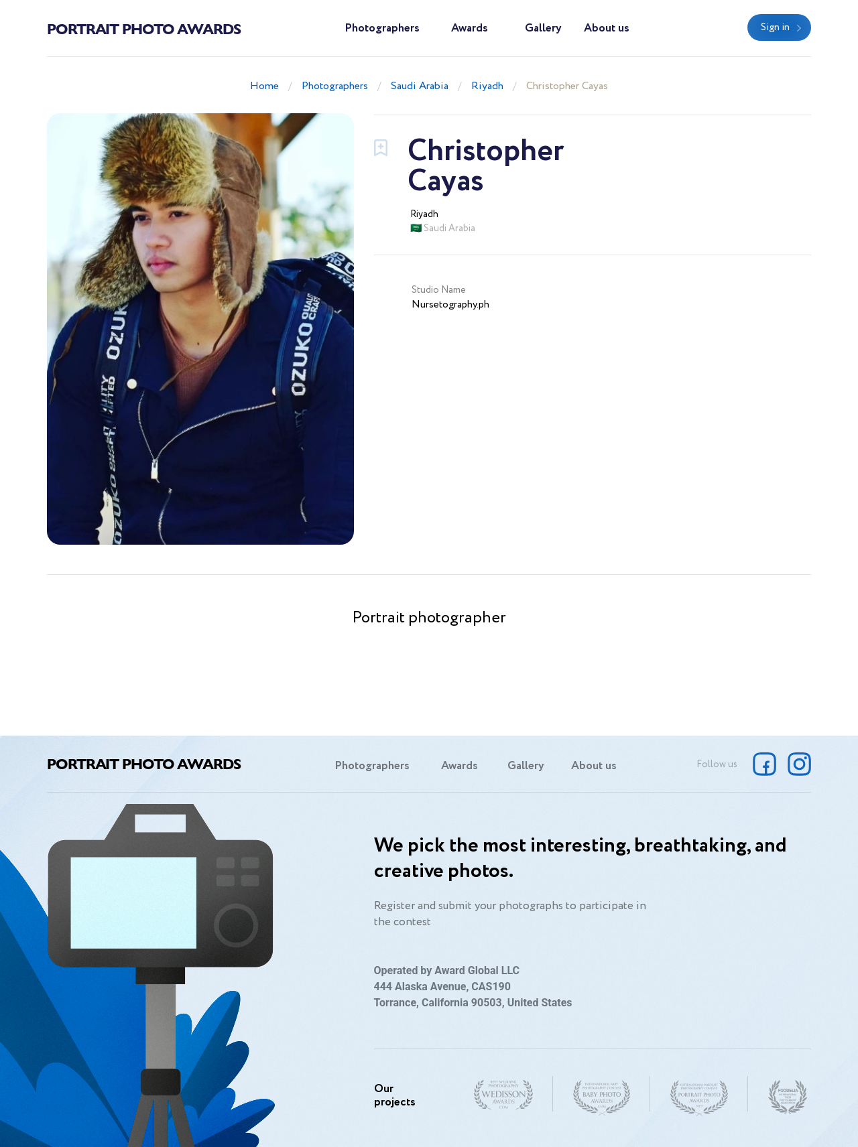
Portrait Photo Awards (144, 28)
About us (606, 28)
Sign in (775, 27)
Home (264, 86)
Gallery (543, 28)
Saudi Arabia (419, 86)
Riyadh (487, 86)
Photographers (382, 28)
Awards (469, 28)
